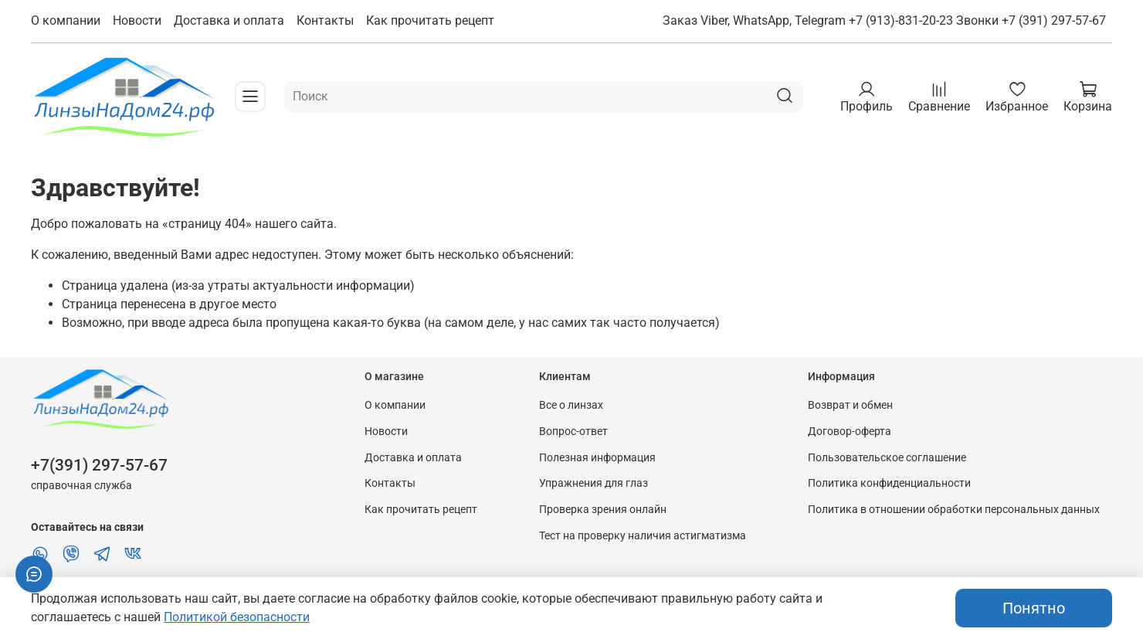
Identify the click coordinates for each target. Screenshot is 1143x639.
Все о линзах (571, 405)
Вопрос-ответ (573, 431)
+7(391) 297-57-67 (99, 465)
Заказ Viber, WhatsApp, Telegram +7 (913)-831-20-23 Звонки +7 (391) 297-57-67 (884, 20)
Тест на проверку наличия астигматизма (642, 535)
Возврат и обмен (850, 405)
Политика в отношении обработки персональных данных (954, 509)
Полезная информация (597, 457)
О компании (65, 20)
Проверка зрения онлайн (602, 509)
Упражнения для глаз (593, 483)
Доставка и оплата (229, 20)
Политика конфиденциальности (889, 483)
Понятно (1033, 608)
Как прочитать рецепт (430, 20)
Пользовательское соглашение (887, 457)
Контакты (325, 20)
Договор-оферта (849, 431)
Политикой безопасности (237, 617)
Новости (137, 20)
